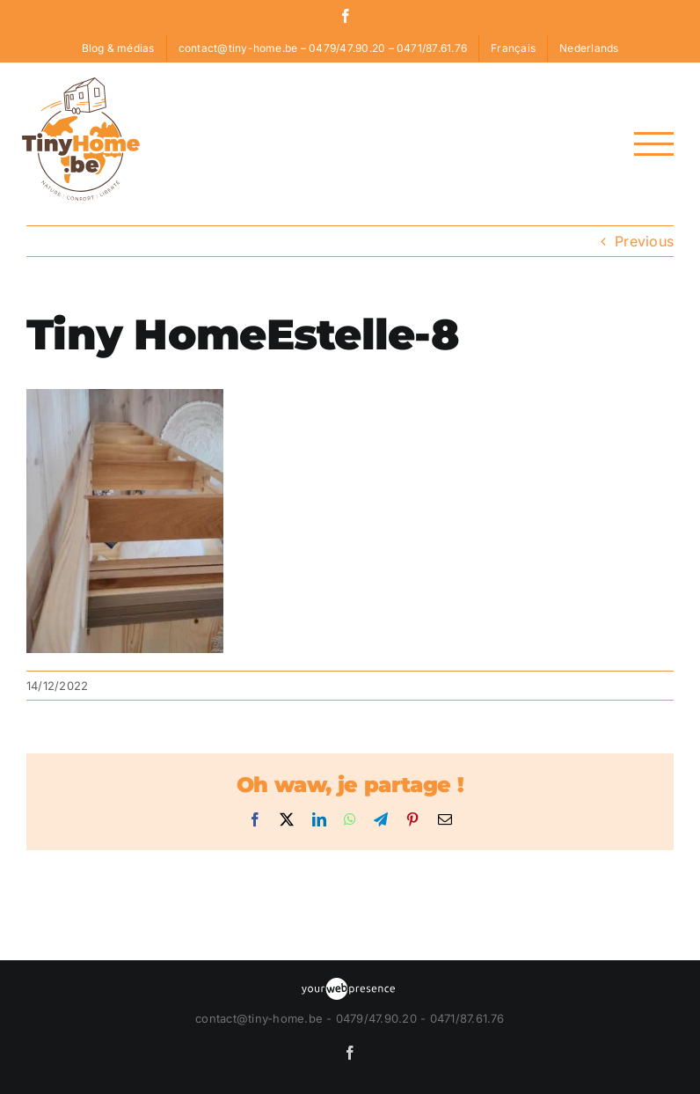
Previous (644, 241)
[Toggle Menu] (654, 144)
